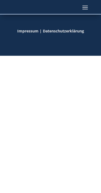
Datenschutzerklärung (63, 31)
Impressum (28, 31)
